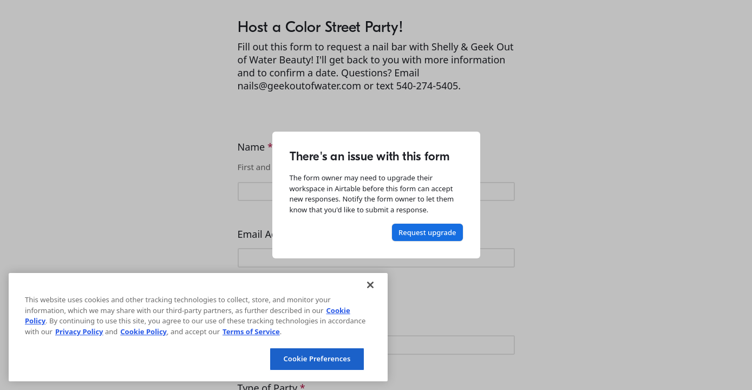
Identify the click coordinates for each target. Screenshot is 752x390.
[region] (198, 327)
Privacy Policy (79, 331)
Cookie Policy (143, 331)
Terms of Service (251, 331)
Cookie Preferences (316, 358)
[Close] (370, 285)
